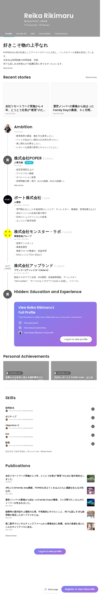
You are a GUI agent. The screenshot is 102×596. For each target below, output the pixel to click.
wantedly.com (14, 373)
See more (8, 68)
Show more (91, 77)
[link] (26, 374)
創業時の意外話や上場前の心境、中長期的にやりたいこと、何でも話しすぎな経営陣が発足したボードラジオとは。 (25, 401)
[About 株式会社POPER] (7, 160)
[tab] (8, 33)
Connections (61, 33)
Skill (33, 33)
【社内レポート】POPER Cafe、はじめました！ (73, 379)
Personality (44, 33)
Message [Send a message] (51, 589)
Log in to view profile (76, 339)
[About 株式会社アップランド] (7, 267)
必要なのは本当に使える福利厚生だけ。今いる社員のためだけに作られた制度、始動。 (25, 379)
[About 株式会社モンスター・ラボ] (7, 233)
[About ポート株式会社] (7, 199)
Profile (8, 33)
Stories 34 (21, 33)
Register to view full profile (80, 589)
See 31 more (74, 397)
